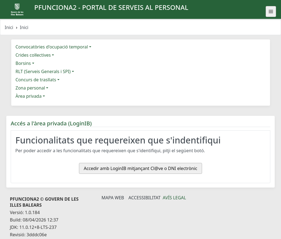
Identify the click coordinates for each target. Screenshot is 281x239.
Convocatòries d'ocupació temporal (52, 47)
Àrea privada (29, 96)
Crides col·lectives (33, 55)
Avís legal (174, 198)
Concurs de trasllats (36, 80)
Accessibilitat (144, 198)
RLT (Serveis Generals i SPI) (43, 71)
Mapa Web (112, 198)
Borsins (23, 63)
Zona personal (30, 88)
